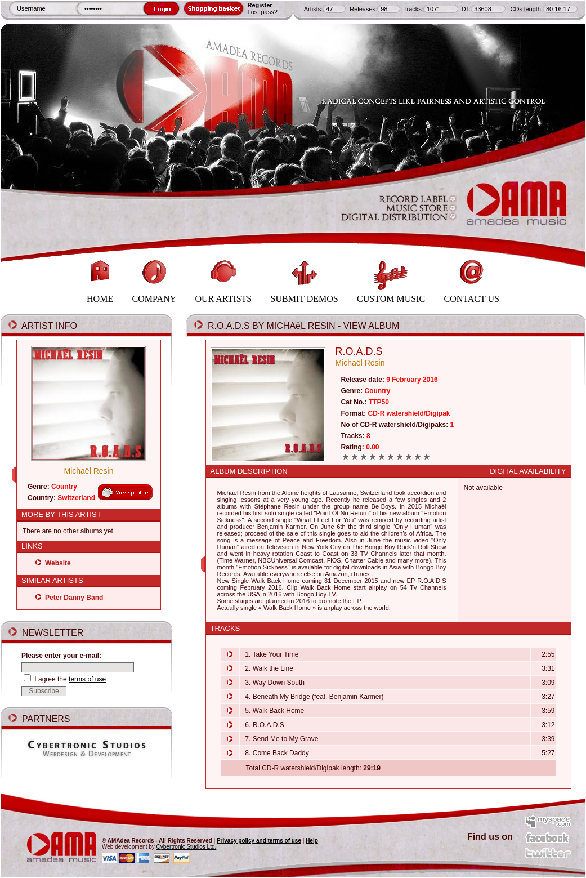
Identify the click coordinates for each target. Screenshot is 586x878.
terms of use (87, 679)
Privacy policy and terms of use (259, 840)
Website (58, 563)
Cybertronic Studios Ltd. (186, 847)
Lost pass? (263, 11)
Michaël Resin (89, 470)
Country (64, 487)
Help (312, 840)
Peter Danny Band (74, 597)
